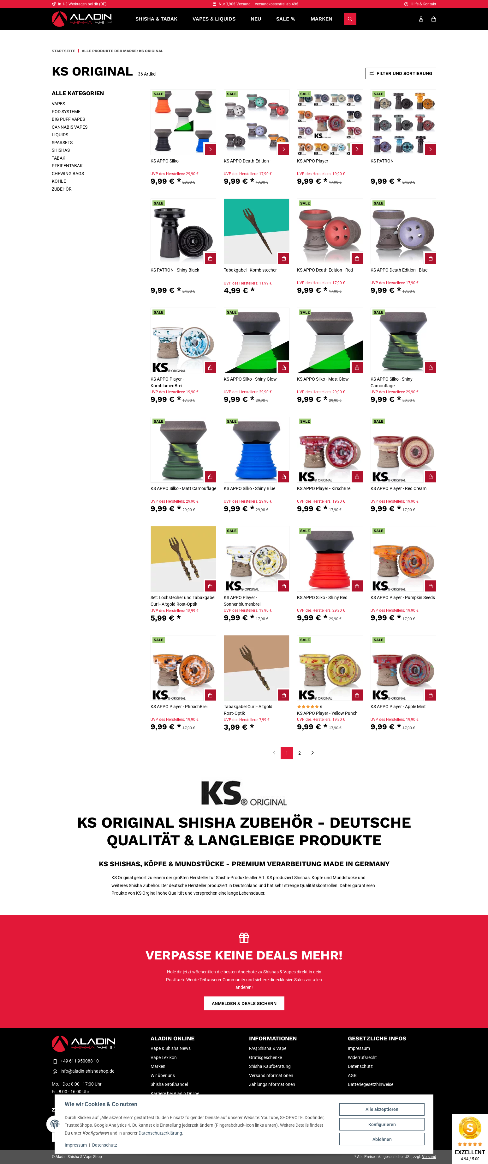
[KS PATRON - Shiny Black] (183, 231)
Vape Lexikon (164, 1057)
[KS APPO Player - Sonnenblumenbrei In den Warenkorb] (283, 585)
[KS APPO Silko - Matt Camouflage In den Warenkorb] (210, 476)
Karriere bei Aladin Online (175, 1093)
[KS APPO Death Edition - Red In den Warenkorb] (356, 258)
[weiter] (312, 753)
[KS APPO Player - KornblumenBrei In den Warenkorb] (210, 367)
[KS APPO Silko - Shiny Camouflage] (403, 340)
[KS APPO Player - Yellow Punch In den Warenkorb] (356, 694)
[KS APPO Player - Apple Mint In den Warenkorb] (430, 694)
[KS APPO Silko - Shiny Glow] (256, 340)
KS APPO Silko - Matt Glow (323, 379)
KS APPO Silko (165, 160)
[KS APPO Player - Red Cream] (403, 449)
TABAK (58, 158)
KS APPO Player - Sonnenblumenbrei (242, 601)
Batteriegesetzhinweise (370, 1084)
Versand (429, 1157)
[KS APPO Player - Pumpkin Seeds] (403, 559)
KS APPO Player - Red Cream (398, 488)
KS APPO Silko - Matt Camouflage (183, 488)
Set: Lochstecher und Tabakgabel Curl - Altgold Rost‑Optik (183, 601)
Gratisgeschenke (265, 1057)
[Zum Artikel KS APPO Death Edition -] (283, 149)
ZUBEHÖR (62, 189)
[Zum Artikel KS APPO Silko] (210, 149)
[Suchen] (350, 19)
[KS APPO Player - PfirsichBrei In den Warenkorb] (210, 694)
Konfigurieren (382, 1124)
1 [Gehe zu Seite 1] (287, 753)
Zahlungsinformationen (272, 1084)
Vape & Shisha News (171, 1048)
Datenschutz (104, 1145)
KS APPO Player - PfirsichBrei (179, 706)
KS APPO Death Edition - (247, 160)
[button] (183, 140)
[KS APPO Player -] (330, 122)
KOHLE (59, 181)
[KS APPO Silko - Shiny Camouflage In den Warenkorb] (430, 367)
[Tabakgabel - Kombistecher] (256, 231)
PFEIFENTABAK (67, 165)
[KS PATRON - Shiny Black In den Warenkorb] (210, 258)
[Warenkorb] (433, 19)
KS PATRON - (383, 160)
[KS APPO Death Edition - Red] (330, 231)
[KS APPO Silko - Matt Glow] (330, 340)
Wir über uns (163, 1075)
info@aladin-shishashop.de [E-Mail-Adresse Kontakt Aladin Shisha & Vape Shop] (83, 1071)
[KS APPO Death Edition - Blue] (403, 231)
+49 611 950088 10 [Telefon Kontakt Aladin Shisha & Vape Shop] (75, 1061)
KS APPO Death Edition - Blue (399, 270)
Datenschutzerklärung (160, 1133)
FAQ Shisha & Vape (267, 1048)
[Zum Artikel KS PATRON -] (430, 149)
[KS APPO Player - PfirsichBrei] (183, 668)
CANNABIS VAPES (69, 127)
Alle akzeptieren (381, 1109)
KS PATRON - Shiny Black (175, 270)
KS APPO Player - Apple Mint (398, 706)
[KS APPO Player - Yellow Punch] (330, 668)
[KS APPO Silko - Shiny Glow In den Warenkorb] (283, 367)
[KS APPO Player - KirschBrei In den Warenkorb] (356, 476)
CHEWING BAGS (68, 173)
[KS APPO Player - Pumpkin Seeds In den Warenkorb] (430, 585)
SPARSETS (62, 142)
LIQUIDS (60, 134)
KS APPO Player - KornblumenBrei (167, 382)
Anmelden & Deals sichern (244, 1003)
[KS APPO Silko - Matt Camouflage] (183, 449)
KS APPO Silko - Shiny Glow (250, 379)
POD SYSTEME (66, 111)
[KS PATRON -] (403, 122)
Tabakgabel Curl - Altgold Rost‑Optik (248, 710)
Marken (321, 19)
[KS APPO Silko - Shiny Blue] (256, 449)
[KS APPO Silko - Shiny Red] (330, 559)
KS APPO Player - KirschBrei (324, 488)
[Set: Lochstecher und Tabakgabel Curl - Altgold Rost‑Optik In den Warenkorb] (210, 585)
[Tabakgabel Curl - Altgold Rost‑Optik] (256, 668)
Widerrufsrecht (362, 1057)
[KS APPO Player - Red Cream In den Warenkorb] (430, 476)
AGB (352, 1075)
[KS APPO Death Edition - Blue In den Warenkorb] (430, 258)
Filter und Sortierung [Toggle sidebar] (401, 73)
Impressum (76, 1145)
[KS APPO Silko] (183, 122)
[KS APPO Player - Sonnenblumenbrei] (256, 559)
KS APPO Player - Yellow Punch (327, 713)
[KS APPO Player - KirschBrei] (330, 449)
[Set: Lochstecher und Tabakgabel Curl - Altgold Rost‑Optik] (183, 559)
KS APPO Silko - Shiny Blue (249, 488)
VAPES (58, 103)
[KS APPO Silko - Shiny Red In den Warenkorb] (356, 585)
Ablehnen (381, 1139)
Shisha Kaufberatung (270, 1066)
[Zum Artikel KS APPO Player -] (356, 149)
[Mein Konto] (421, 19)
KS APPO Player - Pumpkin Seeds (403, 597)
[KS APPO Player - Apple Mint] (403, 668)
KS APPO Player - (313, 160)
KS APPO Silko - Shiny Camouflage (392, 382)
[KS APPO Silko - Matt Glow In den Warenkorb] (356, 367)
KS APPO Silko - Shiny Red (322, 597)
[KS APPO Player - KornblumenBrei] (183, 340)
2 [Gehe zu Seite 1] (299, 753)
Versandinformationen (271, 1075)
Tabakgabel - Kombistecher (250, 270)
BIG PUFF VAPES (68, 119)
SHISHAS (61, 150)
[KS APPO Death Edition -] (256, 122)
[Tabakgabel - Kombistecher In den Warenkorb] (283, 258)
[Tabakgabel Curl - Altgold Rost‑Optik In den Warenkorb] (283, 694)
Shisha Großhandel (169, 1084)
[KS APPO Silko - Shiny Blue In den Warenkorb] (283, 476)
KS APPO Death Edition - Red (325, 270)
